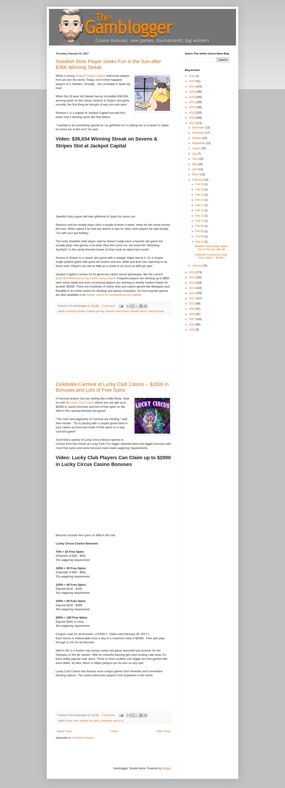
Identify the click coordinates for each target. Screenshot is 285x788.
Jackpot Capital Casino (90, 75)
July (195, 153)
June (195, 158)
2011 (192, 298)
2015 (192, 277)
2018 (192, 117)
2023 (192, 91)
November (198, 132)
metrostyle (106, 720)
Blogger (166, 768)
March (196, 174)
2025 (192, 81)
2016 (192, 272)
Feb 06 (199, 236)
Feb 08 (199, 231)
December (198, 127)
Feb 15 (199, 215)
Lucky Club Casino (81, 402)
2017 (192, 123)
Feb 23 (199, 194)
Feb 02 (199, 241)
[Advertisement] (113, 348)
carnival (83, 720)
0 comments (108, 305)
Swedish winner (138, 311)
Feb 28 (199, 184)
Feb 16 (199, 210)
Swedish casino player (117, 311)
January (197, 265)
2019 (192, 112)
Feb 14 (199, 220)
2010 (192, 303)
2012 (192, 293)
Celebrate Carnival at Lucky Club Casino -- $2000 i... (211, 256)
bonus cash (72, 720)
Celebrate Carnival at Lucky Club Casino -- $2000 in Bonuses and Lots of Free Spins (112, 387)
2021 (192, 102)
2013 (192, 288)
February (198, 179)
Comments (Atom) (83, 737)
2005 (192, 329)
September (199, 143)
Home (114, 731)
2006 (192, 324)
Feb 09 (199, 226)
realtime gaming (95, 311)
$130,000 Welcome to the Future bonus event (85, 278)
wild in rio (118, 720)
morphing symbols (76, 311)
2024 (192, 86)
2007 (192, 319)
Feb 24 (199, 189)
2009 (192, 308)
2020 (192, 107)
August (196, 148)
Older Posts (163, 731)
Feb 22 (199, 199)
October (197, 138)
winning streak (156, 311)
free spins (94, 720)
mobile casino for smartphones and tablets (113, 294)
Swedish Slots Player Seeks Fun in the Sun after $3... (211, 248)
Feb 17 (199, 205)
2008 (192, 314)
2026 (192, 76)
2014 (192, 282)
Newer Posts (64, 731)
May (195, 164)
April (195, 169)
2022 (192, 97)
